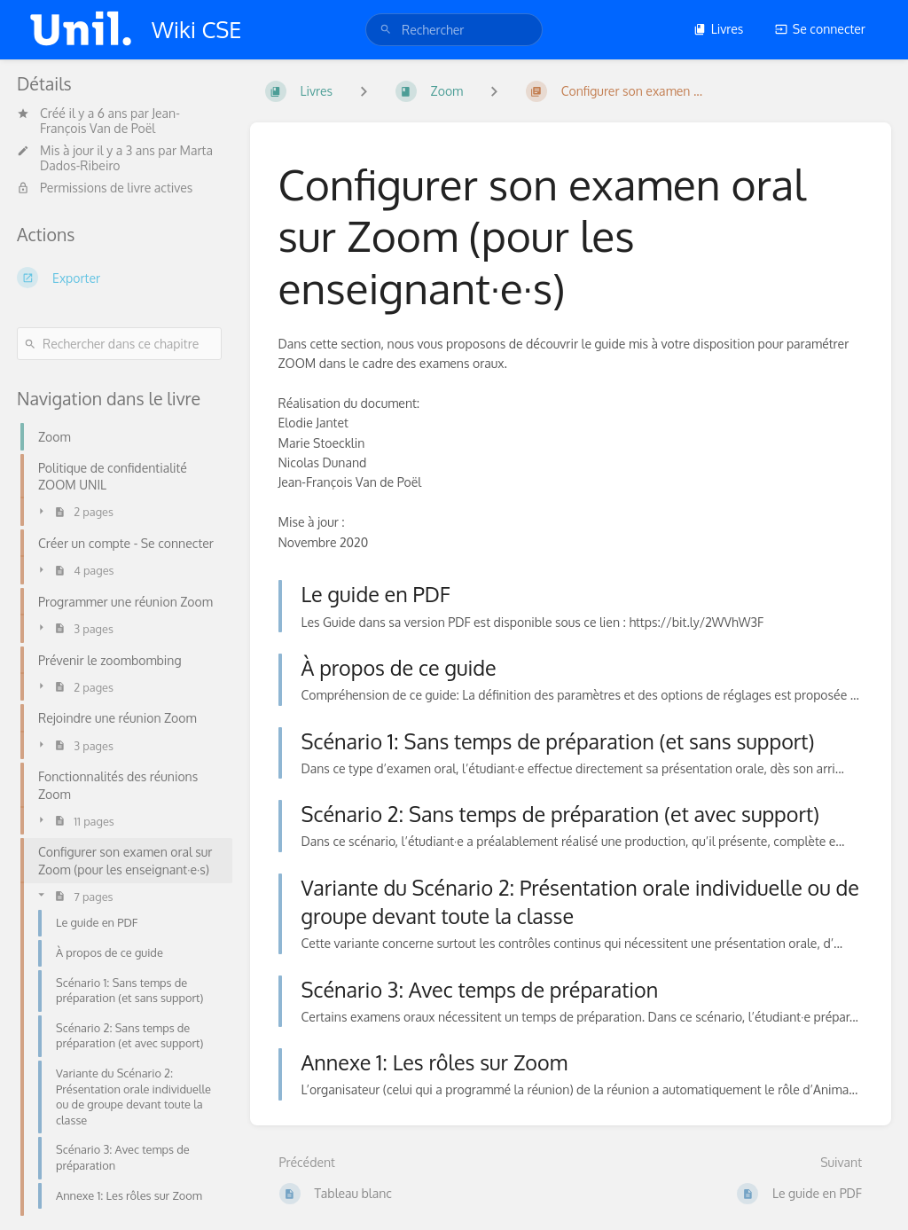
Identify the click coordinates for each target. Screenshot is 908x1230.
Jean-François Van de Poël (110, 121)
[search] (454, 29)
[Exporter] (119, 277)
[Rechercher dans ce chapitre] (119, 343)
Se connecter (820, 28)
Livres (718, 28)
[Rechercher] (386, 29)
